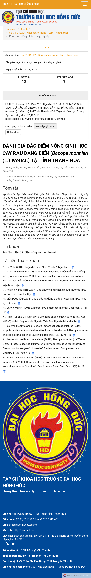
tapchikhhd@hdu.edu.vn (23, 524)
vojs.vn (86, 575)
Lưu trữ (25, 29)
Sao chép (13, 132)
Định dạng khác (45, 126)
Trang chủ (10, 29)
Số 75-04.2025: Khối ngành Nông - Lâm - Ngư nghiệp (39, 32)
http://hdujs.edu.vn (24, 530)
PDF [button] (45, 47)
